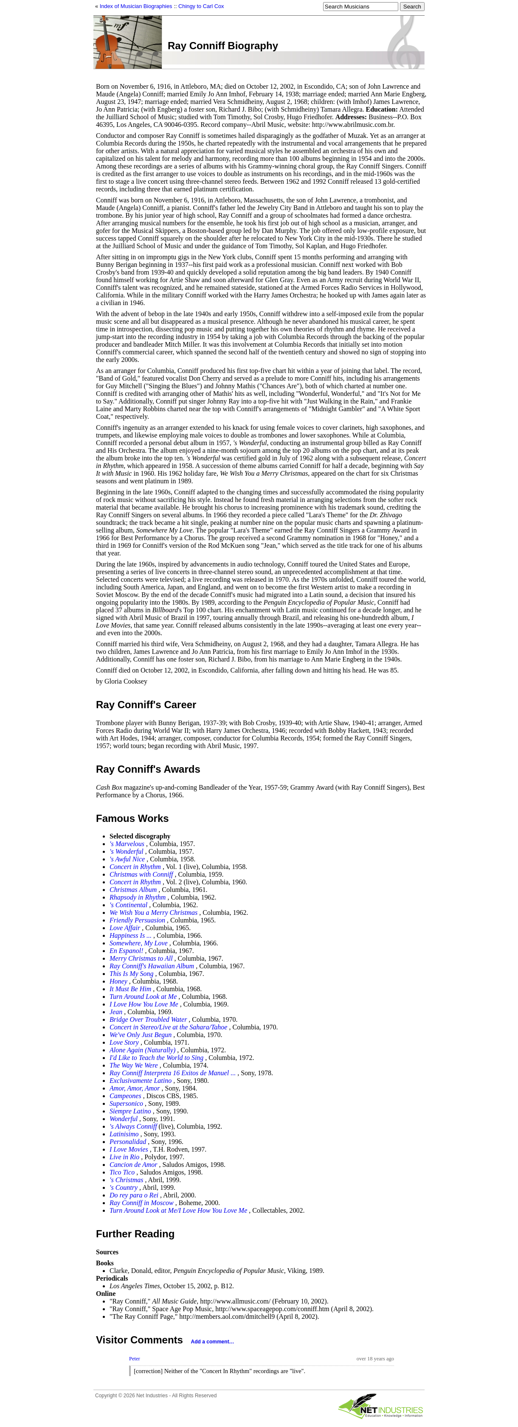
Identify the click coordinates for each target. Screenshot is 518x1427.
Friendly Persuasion (137, 920)
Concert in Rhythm (135, 866)
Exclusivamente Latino (141, 1080)
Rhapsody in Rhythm (138, 897)
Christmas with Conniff (141, 874)
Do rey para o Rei (134, 1195)
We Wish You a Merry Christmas (153, 912)
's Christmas (126, 1179)
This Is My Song (132, 973)
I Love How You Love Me (144, 1004)
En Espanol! (127, 950)
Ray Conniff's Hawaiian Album (152, 966)
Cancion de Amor (134, 1164)
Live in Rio (124, 1157)
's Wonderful (127, 851)
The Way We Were (134, 1065)
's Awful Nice (127, 859)
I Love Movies (129, 1149)
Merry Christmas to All (141, 958)
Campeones (125, 1095)
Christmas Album (133, 889)
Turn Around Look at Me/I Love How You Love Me (178, 1210)
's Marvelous (127, 843)
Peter (134, 1359)
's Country (124, 1187)
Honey (118, 981)
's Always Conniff (133, 1126)
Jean (116, 1011)
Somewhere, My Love (139, 943)
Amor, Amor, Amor (135, 1088)
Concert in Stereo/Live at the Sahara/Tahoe (168, 1027)
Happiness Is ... (131, 935)
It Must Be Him (130, 988)
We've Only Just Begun (141, 1034)
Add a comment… (212, 1342)
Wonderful (124, 1118)
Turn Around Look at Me (143, 996)
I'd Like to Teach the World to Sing (156, 1057)
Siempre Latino (130, 1111)
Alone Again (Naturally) (142, 1050)
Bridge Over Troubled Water (148, 1019)
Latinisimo (124, 1134)
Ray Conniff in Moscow (142, 1202)
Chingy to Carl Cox (201, 6)
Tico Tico (122, 1172)
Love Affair (125, 927)
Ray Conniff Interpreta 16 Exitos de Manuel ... (173, 1073)
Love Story (124, 1042)
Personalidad (128, 1141)
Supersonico (126, 1103)
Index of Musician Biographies (136, 6)
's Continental (128, 904)
